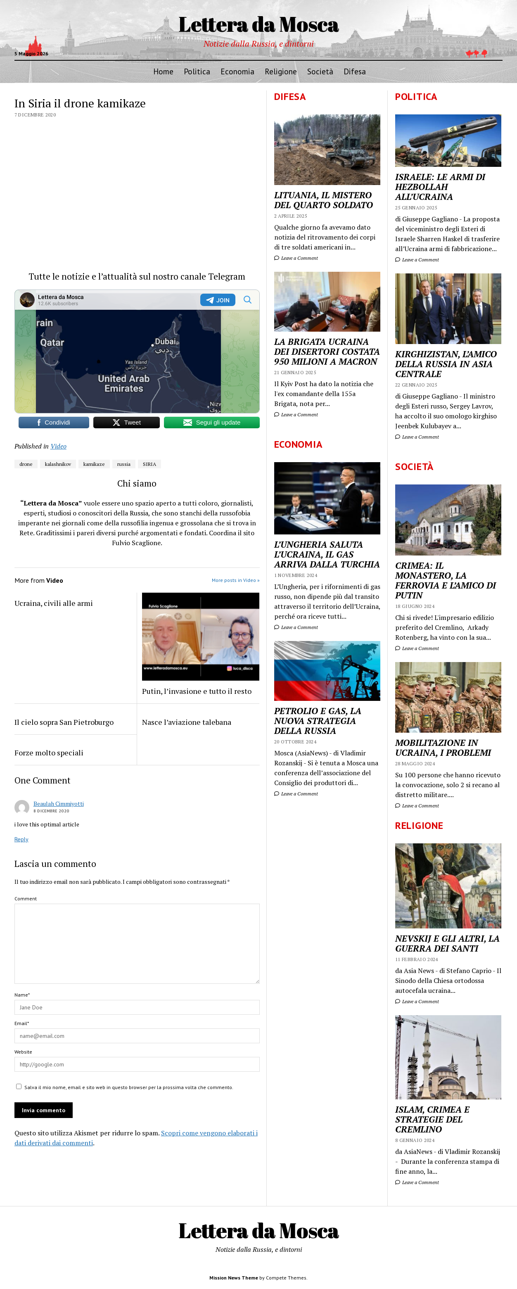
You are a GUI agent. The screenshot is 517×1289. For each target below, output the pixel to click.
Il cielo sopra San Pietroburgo (64, 722)
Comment (25, 898)
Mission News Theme (233, 1278)
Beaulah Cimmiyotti (58, 803)
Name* (22, 995)
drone (26, 464)
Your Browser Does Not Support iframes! (137, 351)
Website (23, 1052)
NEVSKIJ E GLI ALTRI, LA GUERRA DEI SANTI (447, 943)
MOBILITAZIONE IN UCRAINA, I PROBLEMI (443, 747)
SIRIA (149, 464)
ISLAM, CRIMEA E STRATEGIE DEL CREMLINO (432, 1119)
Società (320, 71)
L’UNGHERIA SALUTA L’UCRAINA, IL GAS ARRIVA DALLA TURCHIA (327, 554)
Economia (237, 71)
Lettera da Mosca (258, 23)
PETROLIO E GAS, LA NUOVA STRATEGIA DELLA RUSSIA (317, 721)
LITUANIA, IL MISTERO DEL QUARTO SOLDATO (323, 200)
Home (163, 71)
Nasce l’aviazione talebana (186, 722)
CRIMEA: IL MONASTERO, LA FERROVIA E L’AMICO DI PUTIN (445, 580)
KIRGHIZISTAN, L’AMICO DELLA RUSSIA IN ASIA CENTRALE (446, 364)
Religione (281, 71)
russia (123, 464)
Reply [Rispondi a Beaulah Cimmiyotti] (21, 839)
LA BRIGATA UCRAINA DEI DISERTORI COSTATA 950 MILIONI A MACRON (327, 351)
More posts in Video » (236, 580)
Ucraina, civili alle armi (53, 603)
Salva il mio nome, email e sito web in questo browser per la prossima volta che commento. (128, 1087)
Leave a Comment (417, 259)
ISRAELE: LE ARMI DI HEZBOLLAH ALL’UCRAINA (440, 187)
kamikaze (94, 464)
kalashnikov (58, 464)
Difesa (355, 71)
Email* (21, 1023)
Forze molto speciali (48, 752)
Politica (197, 71)
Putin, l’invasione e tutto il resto (196, 691)
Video (58, 446)
